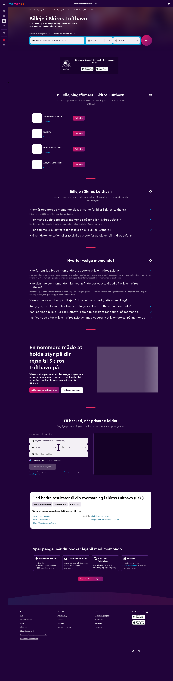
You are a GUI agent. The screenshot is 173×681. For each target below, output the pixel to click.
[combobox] (39, 34)
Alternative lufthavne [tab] (42, 504)
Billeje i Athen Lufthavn (41, 516)
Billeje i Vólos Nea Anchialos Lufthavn (105, 520)
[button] (4, 3)
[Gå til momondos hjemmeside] (16, 3)
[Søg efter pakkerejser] (4, 26)
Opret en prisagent (130, 565)
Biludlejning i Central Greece (63, 10)
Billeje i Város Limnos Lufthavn (44, 523)
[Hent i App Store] (102, 69)
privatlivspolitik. (34, 474)
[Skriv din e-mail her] (61, 454)
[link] (79, 118)
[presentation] (102, 68)
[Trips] (4, 33)
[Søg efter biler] (4, 21)
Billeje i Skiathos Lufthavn (100, 516)
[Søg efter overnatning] (4, 16)
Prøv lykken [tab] (74, 504)
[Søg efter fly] (4, 11)
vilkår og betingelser (70, 472)
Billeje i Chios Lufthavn (41, 520)
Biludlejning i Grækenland (42, 10)
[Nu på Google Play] (87, 69)
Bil (30, 10)
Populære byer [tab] (60, 504)
